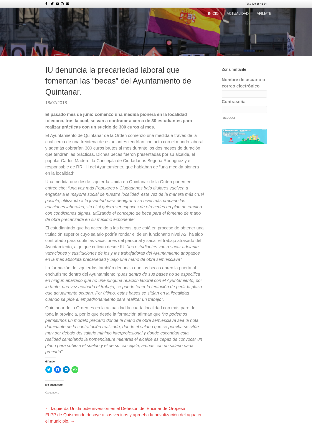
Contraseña (234, 101)
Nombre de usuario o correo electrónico (243, 82)
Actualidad (238, 13)
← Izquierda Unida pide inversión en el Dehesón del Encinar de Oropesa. (116, 408)
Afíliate (264, 13)
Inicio (213, 13)
